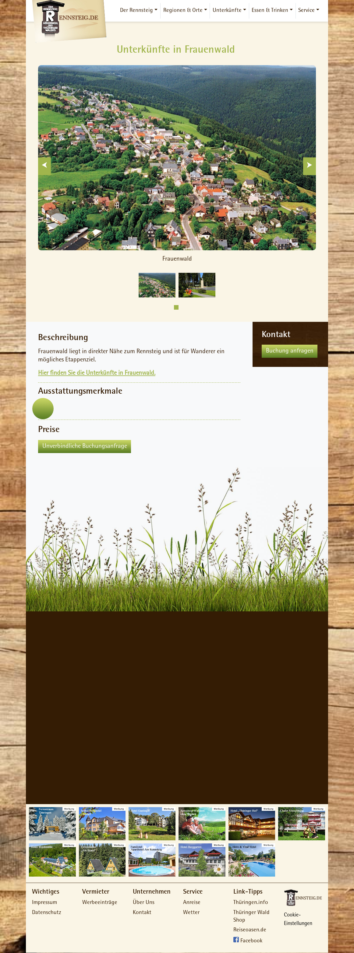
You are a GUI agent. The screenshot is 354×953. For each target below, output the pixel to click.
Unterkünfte (227, 11)
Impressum (44, 903)
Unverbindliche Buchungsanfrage (84, 446)
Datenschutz (46, 913)
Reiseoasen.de (249, 930)
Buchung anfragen (289, 351)
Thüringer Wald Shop (251, 916)
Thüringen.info (250, 903)
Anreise (191, 903)
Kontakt (142, 913)
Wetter (191, 913)
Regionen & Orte (183, 11)
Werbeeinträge (99, 903)
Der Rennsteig (136, 11)
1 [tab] (176, 307)
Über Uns (143, 903)
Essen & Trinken (270, 11)
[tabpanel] (157, 285)
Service (306, 11)
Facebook (251, 941)
